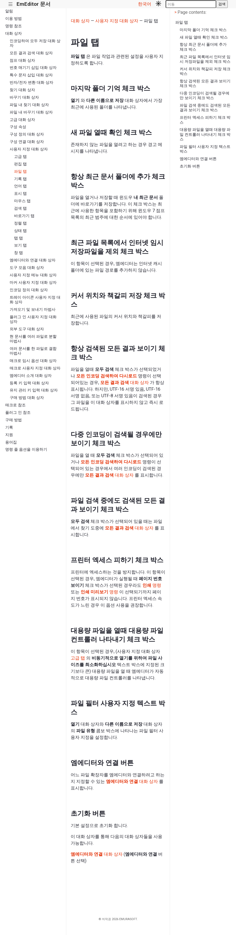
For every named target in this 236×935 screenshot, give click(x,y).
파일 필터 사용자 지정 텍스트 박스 (205, 149)
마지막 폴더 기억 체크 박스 (203, 30)
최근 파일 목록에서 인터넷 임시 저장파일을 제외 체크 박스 (205, 59)
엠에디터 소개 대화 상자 (31, 375)
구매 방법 (13, 420)
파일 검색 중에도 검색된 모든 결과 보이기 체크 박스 (205, 107)
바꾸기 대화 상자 (24, 97)
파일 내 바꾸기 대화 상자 (31, 112)
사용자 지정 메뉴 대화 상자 (33, 275)
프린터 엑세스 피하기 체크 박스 (205, 120)
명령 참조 (13, 26)
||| (10, 4)
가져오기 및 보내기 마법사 (32, 309)
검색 (222, 4)
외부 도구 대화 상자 (27, 329)
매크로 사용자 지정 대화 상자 (35, 368)
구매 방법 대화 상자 (27, 397)
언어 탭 (20, 186)
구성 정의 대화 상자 (27, 134)
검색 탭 (20, 208)
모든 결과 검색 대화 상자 (31, 53)
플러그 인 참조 (18, 412)
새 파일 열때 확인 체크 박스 (204, 37)
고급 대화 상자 (22, 119)
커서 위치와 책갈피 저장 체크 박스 (205, 71)
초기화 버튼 (190, 166)
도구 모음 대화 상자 (27, 267)
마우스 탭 (22, 201)
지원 (9, 435)
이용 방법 (13, 18)
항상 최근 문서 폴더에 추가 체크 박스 (203, 47)
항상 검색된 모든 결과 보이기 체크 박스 (205, 83)
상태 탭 (20, 230)
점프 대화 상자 (22, 60)
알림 (9, 11)
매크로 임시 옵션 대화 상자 (33, 360)
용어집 (11, 442)
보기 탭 (20, 245)
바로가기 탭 (24, 216)
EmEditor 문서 (34, 4)
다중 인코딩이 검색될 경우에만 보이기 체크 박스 (204, 95)
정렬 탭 (20, 223)
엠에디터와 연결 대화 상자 (32, 260)
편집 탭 (20, 164)
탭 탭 (18, 238)
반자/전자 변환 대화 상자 (31, 82)
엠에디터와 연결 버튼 (198, 158)
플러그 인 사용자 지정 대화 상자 (33, 319)
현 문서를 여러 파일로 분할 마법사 (33, 339)
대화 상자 (13, 33)
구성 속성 (18, 127)
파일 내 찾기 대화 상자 (29, 104)
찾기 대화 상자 (22, 90)
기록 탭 (20, 179)
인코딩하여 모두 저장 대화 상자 (35, 43)
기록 (9, 427)
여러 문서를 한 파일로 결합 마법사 (33, 351)
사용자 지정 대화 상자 (29, 149)
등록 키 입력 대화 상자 (29, 383)
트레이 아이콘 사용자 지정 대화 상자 (35, 299)
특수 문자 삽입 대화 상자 (31, 75)
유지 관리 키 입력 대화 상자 (34, 390)
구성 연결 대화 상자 (27, 141)
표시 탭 (20, 193)
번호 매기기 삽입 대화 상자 (33, 67)
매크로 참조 (15, 405)
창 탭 (18, 252)
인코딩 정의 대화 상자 (29, 290)
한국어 (144, 4)
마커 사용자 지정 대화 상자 (33, 282)
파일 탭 (20, 171)
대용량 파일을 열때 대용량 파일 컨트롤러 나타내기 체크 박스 (205, 134)
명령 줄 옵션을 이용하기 (26, 449)
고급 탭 (20, 156)
